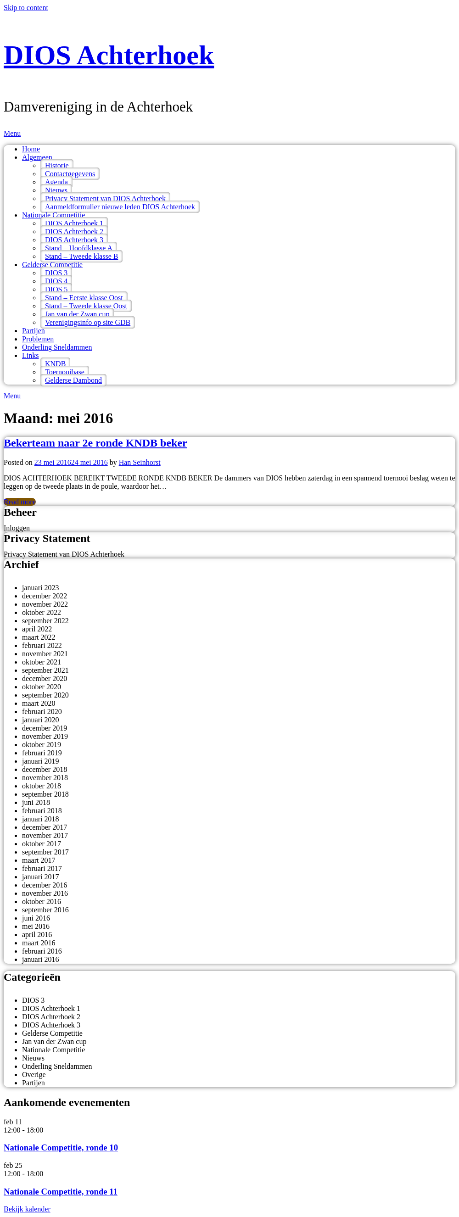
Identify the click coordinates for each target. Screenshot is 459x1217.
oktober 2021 (41, 662)
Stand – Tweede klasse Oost (86, 306)
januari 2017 (40, 877)
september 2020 (45, 695)
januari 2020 (40, 720)
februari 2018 (42, 811)
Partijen (33, 331)
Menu (12, 133)
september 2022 (45, 621)
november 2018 (45, 778)
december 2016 (44, 885)
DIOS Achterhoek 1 (74, 223)
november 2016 (45, 893)
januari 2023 (40, 588)
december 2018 (44, 769)
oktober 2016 (41, 901)
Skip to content (26, 7)
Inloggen (17, 528)
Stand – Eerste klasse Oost (84, 297)
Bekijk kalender (27, 1209)
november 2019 (45, 736)
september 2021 (45, 670)
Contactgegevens (70, 174)
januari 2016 (40, 959)
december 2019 (44, 728)
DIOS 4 (56, 281)
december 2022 (44, 596)
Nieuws (56, 190)
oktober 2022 (41, 612)
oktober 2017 (41, 844)
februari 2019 (42, 753)
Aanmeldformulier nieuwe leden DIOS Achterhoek (120, 207)
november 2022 (45, 604)
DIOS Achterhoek (109, 55)
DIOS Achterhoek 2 (74, 231)
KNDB (55, 364)
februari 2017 (42, 868)
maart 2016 (38, 943)
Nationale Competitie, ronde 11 (61, 1191)
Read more (20, 502)
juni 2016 (36, 918)
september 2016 (45, 910)
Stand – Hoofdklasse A (78, 248)
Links (30, 355)
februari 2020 (42, 711)
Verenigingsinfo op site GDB (87, 322)
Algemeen (37, 157)
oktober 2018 (41, 786)
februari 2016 (42, 951)
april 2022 (37, 629)
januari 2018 (40, 819)
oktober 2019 (41, 744)
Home (31, 149)
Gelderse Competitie (52, 264)
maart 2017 (38, 860)
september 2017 (45, 852)
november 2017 (45, 835)
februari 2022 (42, 645)
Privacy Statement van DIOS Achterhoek (105, 198)
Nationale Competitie (53, 215)
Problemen (38, 339)
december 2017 (44, 827)
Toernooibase (64, 372)
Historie (57, 165)
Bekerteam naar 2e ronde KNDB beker (95, 443)
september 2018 (45, 794)
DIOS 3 (56, 273)
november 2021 (45, 654)
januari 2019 (40, 761)
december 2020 (44, 678)
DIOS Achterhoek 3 (74, 240)
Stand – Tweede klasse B (81, 256)
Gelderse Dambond (73, 380)
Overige (34, 1074)
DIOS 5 (56, 289)
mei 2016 (36, 926)
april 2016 (37, 934)
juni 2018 (36, 802)
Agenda (56, 182)
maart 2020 (38, 703)
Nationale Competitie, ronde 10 (61, 1147)
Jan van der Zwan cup (77, 314)
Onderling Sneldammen (57, 347)
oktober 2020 (41, 687)
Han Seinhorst (140, 462)
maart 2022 (38, 637)
